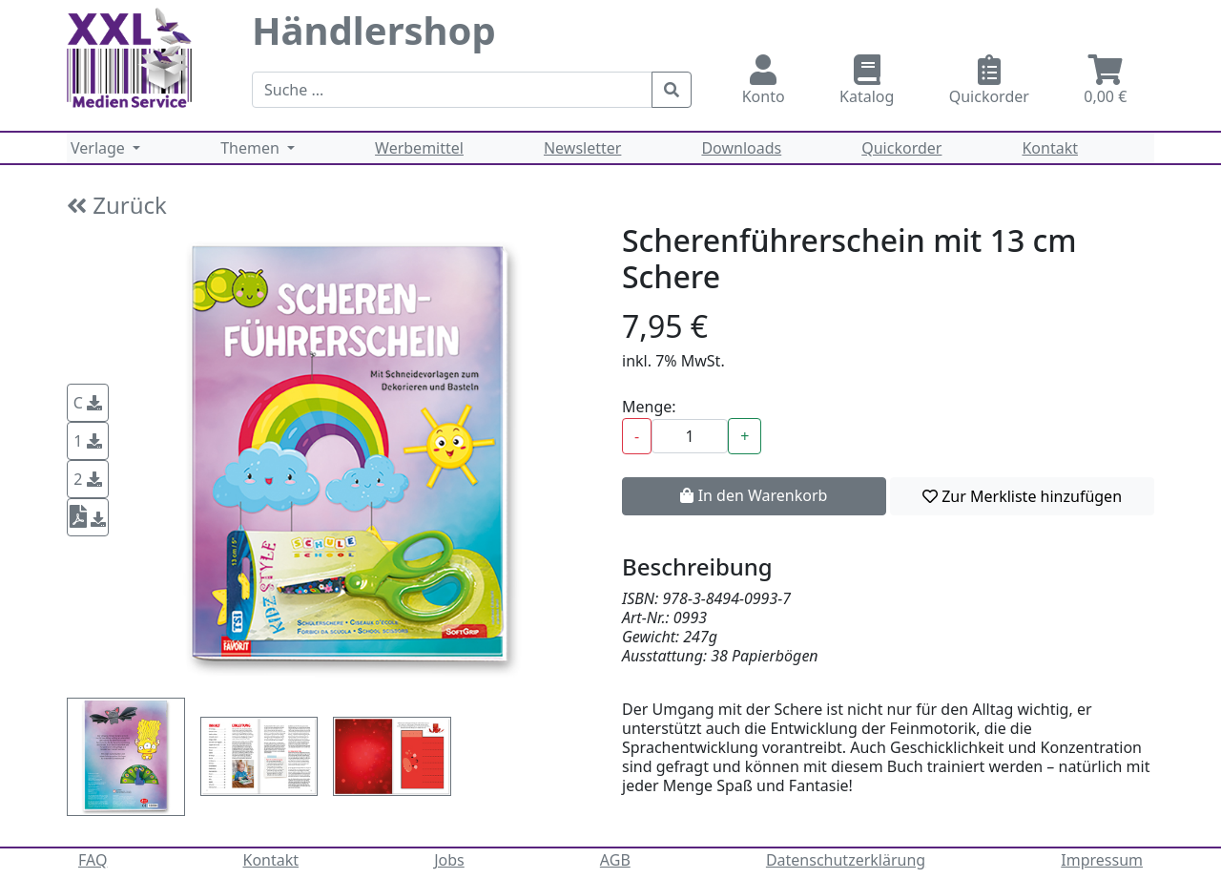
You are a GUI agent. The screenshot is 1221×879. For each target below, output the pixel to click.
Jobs (449, 859)
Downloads (741, 147)
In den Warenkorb (753, 495)
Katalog (866, 80)
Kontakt (1050, 147)
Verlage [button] (100, 147)
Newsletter (582, 147)
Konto (763, 80)
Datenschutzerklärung (845, 859)
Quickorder (989, 80)
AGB (615, 859)
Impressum (1102, 859)
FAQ (92, 859)
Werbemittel (419, 147)
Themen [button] (251, 147)
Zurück (117, 204)
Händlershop (374, 30)
